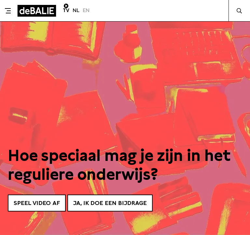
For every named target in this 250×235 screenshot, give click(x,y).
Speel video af (37, 202)
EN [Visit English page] (86, 10)
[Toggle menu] (8, 10)
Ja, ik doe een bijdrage (110, 202)
